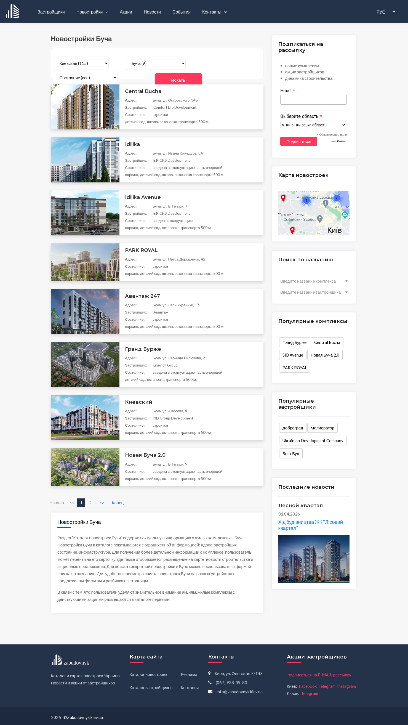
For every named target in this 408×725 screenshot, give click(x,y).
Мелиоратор (322, 428)
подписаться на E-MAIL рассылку (319, 674)
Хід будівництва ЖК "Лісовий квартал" (310, 525)
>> (101, 502)
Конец (118, 502)
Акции (126, 11)
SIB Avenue (292, 354)
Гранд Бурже (294, 342)
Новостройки (90, 11)
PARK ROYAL (294, 367)
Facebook (308, 686)
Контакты (212, 11)
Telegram (326, 686)
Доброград (292, 428)
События (181, 11)
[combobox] (314, 280)
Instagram (346, 686)
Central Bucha (327, 342)
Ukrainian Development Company (312, 440)
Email (287, 91)
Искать (237, 63)
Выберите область (301, 116)
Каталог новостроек (148, 674)
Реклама (189, 674)
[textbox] (314, 280)
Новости (152, 11)
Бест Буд (290, 453)
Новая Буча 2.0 (325, 354)
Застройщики (51, 11)
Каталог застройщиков (151, 687)
